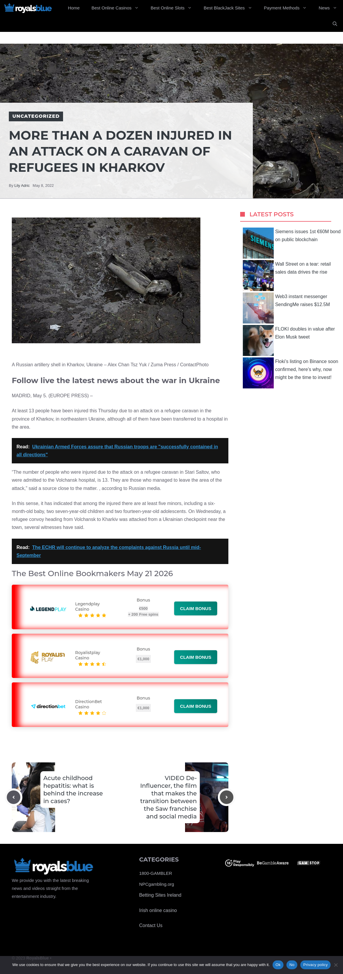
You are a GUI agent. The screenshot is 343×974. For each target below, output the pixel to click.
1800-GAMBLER (155, 873)
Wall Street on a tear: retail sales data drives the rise (287, 275)
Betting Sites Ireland (160, 895)
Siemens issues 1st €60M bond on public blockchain (292, 243)
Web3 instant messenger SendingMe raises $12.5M (286, 307)
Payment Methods (288, 8)
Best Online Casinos (118, 8)
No (291, 964)
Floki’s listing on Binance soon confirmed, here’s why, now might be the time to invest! (290, 372)
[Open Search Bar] (335, 24)
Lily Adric (22, 185)
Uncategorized (36, 116)
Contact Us (150, 925)
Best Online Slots (174, 8)
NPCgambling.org (156, 884)
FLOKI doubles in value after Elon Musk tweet (289, 340)
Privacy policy (315, 964)
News (331, 8)
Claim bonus (195, 608)
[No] (336, 965)
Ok (278, 964)
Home (74, 7)
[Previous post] (13, 797)
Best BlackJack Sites (231, 8)
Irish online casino (158, 910)
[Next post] (226, 797)
